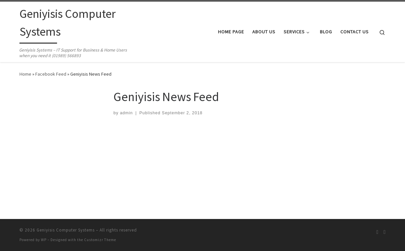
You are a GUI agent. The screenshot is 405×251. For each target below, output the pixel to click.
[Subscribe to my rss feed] (377, 232)
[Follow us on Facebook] (385, 232)
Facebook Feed (50, 74)
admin (126, 113)
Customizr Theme (100, 239)
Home (25, 74)
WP (44, 239)
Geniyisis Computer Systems (66, 230)
